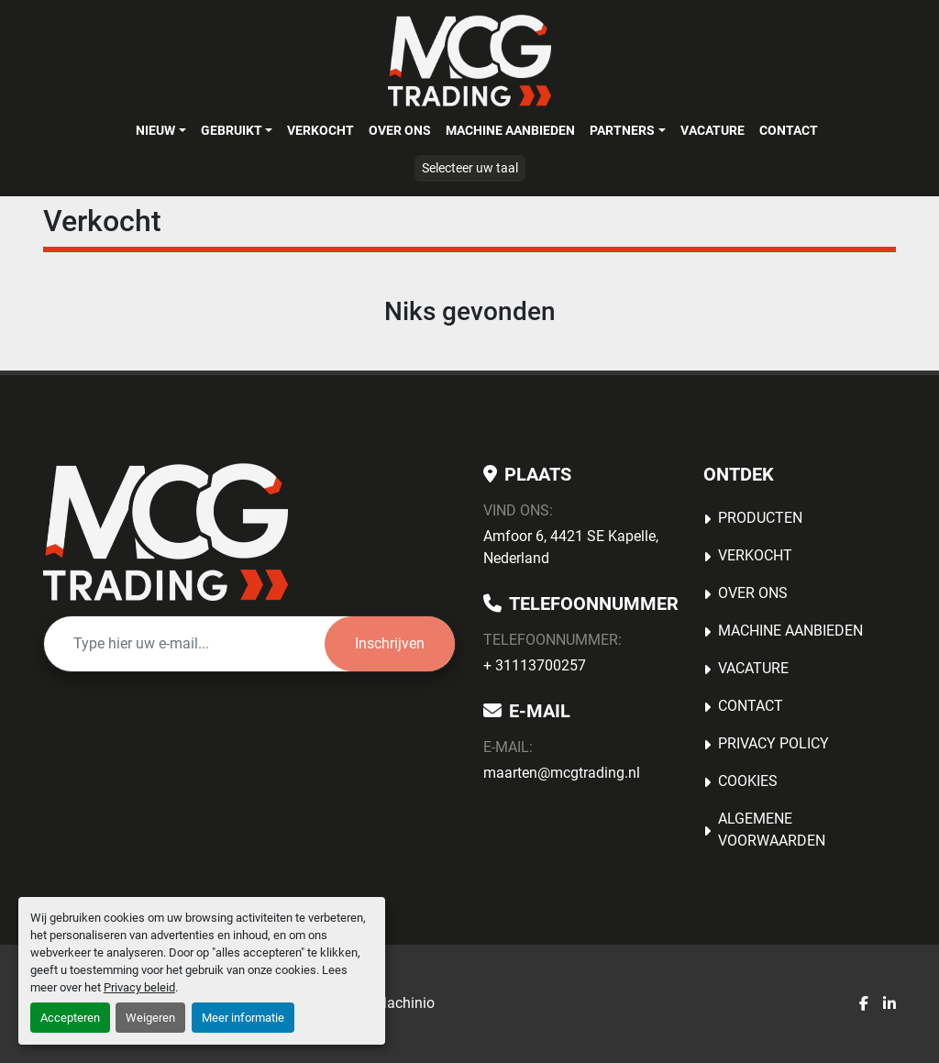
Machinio (404, 1003)
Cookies (748, 781)
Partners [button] (622, 130)
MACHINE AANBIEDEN (510, 130)
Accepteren (70, 1017)
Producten (760, 517)
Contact (788, 130)
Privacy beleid (139, 987)
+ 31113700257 (534, 665)
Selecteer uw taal (470, 168)
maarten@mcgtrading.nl (561, 772)
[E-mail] (184, 643)
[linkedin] (889, 1004)
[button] (160, 130)
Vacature (712, 130)
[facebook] (863, 1004)
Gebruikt (231, 130)
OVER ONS (400, 130)
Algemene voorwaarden (771, 829)
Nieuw (155, 130)
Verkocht (320, 130)
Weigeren (150, 1017)
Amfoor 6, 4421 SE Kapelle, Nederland (570, 547)
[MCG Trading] (165, 532)
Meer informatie (243, 1017)
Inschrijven (390, 643)
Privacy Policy (773, 743)
